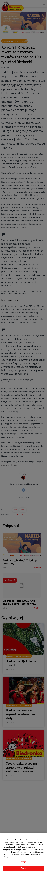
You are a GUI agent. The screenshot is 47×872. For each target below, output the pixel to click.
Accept (23, 868)
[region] (23, 852)
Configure (23, 862)
